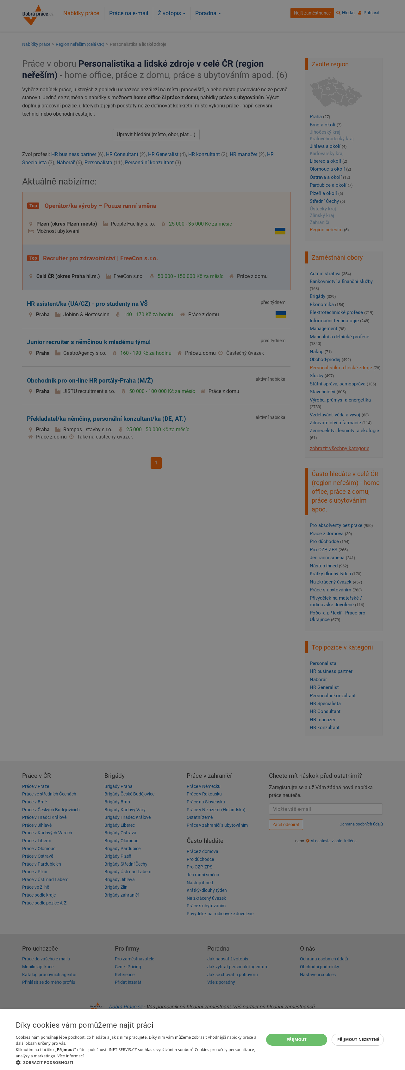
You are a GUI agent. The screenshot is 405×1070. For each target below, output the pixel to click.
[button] (136, 1062)
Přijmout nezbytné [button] (358, 1039)
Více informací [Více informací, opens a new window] (70, 1056)
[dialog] (202, 1039)
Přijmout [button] (297, 1039)
